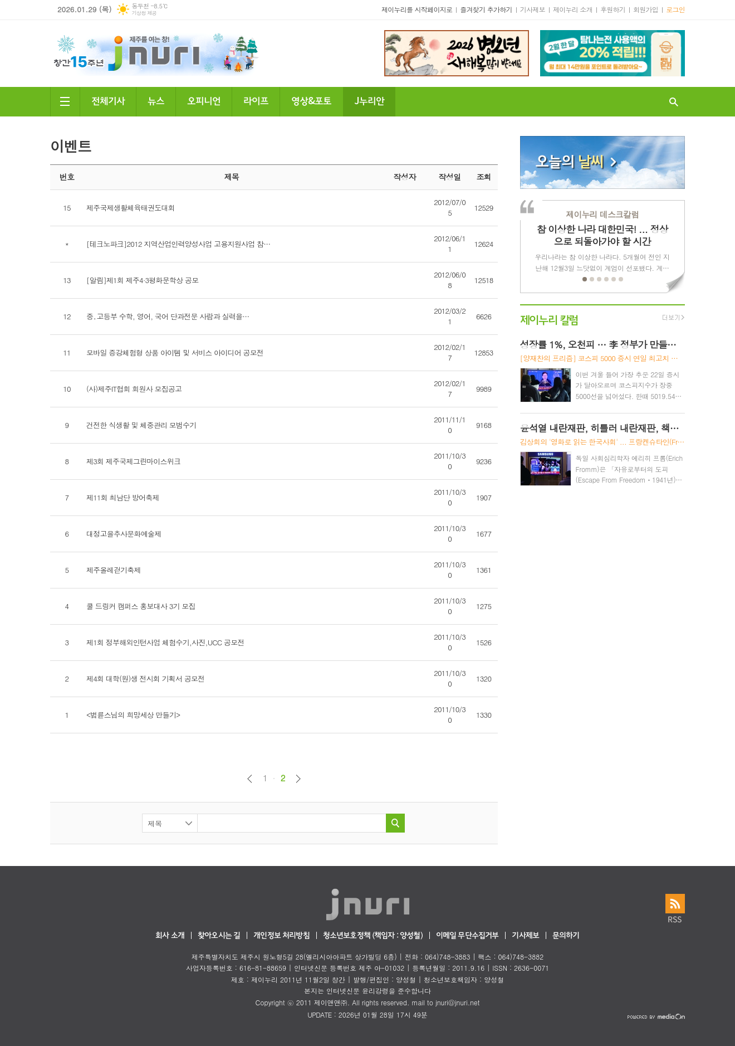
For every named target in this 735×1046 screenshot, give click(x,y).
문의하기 (566, 936)
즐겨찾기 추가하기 (486, 9)
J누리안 (369, 100)
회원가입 (645, 9)
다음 (298, 778)
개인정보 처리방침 (281, 936)
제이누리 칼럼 (549, 319)
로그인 (675, 9)
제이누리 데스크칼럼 (602, 214)
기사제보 (532, 9)
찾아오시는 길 (219, 936)
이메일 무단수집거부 (467, 936)
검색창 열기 (674, 101)
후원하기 (612, 9)
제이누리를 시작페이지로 (416, 9)
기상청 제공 (143, 13)
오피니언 (203, 100)
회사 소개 (169, 936)
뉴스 (156, 100)
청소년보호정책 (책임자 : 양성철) (373, 936)
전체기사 (108, 100)
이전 (249, 778)
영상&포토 (311, 100)
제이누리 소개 (572, 9)
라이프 (255, 100)
